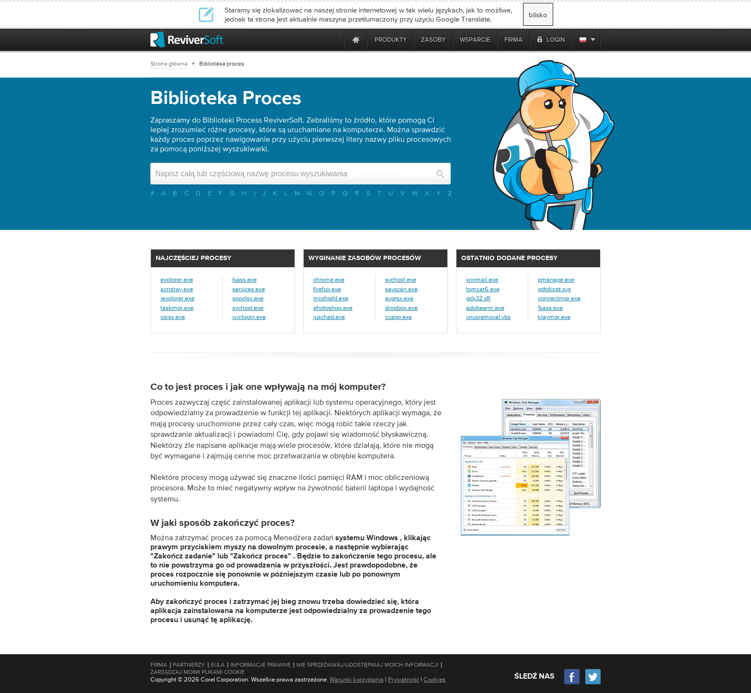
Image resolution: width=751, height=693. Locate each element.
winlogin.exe (249, 316)
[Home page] (356, 39)
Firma (158, 664)
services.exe (248, 289)
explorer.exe (176, 279)
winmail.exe (482, 279)
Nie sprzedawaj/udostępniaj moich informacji (367, 664)
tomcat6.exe (483, 289)
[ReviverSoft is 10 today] (334, 39)
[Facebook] (572, 683)
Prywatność (403, 679)
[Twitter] (593, 683)
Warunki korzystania (357, 679)
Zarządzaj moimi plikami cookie (197, 672)
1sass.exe (550, 307)
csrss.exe (172, 316)
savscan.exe (401, 289)
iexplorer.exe (177, 298)
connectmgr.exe (559, 298)
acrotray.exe (176, 289)
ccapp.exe (398, 316)
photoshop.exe (333, 307)
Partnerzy (189, 664)
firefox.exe (327, 289)
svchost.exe (247, 307)
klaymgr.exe (554, 316)
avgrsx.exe (399, 298)
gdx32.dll (478, 298)
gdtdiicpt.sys (554, 289)
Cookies (434, 679)
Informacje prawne (260, 664)
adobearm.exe (485, 307)
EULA (218, 664)
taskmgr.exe (176, 307)
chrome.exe (328, 279)
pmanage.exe (556, 279)
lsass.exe (244, 279)
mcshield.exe (330, 298)
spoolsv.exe (247, 298)
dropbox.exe (401, 307)
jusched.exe (329, 316)
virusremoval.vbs (488, 316)
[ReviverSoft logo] (186, 39)
